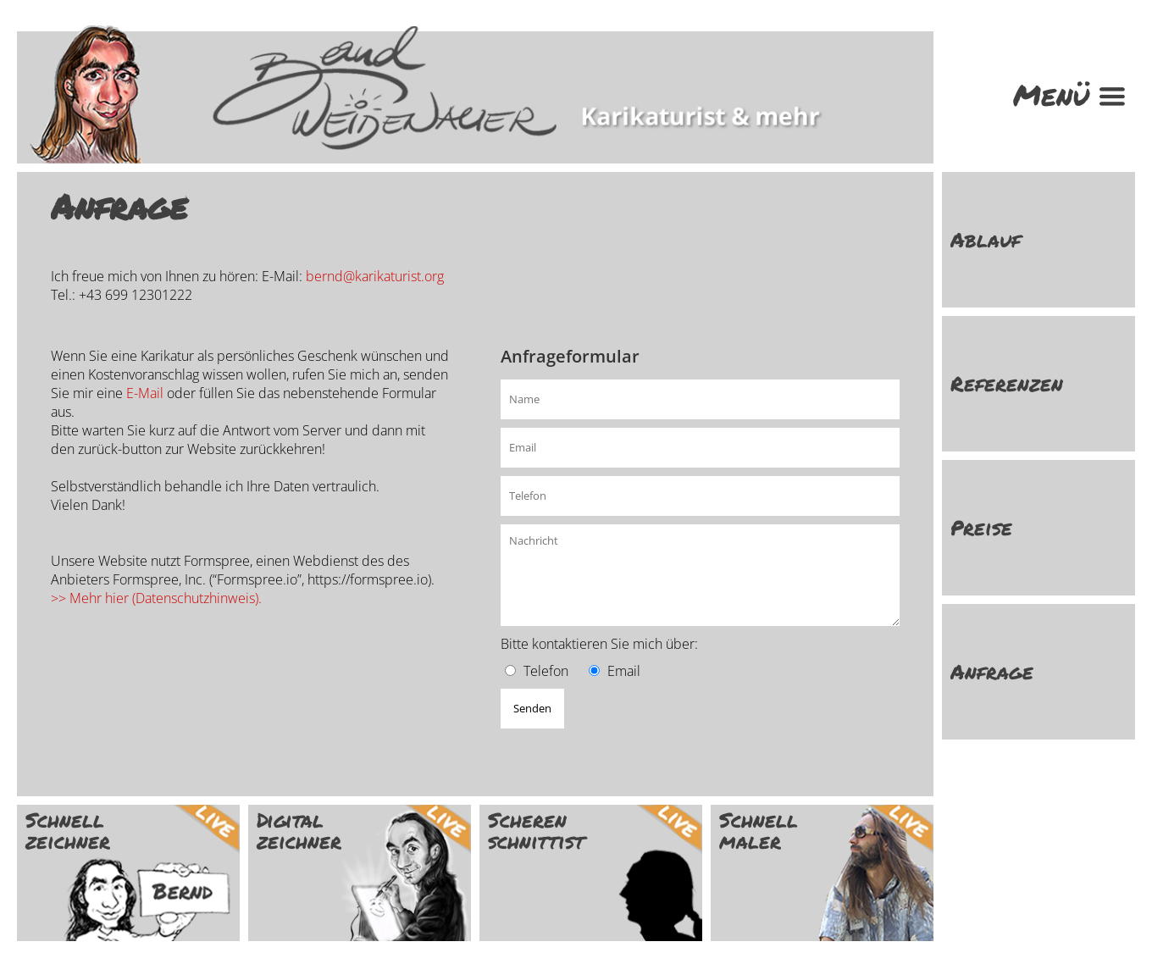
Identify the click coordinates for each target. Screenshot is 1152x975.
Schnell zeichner (67, 830)
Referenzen (1006, 383)
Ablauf (985, 239)
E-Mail (144, 393)
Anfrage (991, 671)
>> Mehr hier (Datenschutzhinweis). (156, 598)
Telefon (545, 671)
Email (623, 671)
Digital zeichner (299, 830)
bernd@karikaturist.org (375, 276)
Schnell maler (758, 830)
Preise (981, 527)
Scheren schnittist (536, 830)
